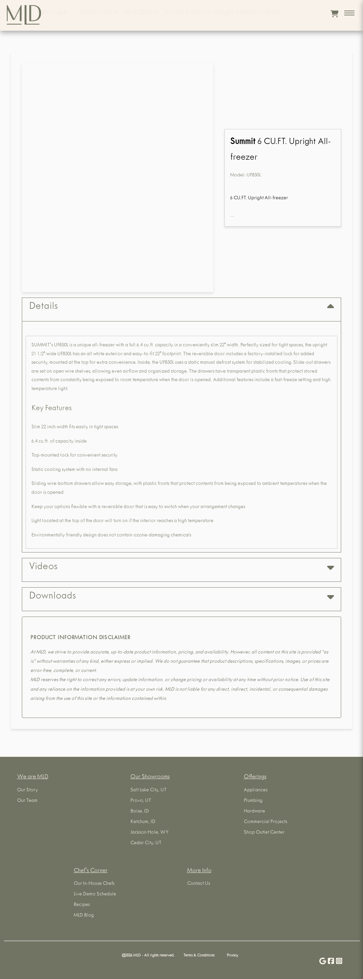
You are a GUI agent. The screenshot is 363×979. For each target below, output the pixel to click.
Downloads (181, 596)
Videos (181, 567)
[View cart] (334, 13)
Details (181, 307)
